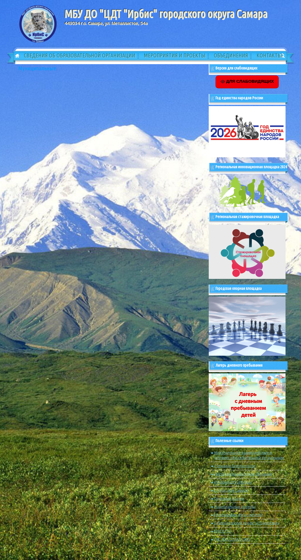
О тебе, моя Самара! (231, 490)
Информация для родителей (238, 514)
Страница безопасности (234, 465)
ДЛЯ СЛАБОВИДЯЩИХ (247, 81)
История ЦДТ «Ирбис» (233, 482)
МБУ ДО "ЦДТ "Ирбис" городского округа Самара (165, 13)
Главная (15, 56)
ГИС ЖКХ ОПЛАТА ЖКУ (232, 539)
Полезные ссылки (229, 498)
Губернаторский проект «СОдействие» (246, 523)
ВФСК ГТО (222, 531)
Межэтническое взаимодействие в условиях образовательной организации (249, 455)
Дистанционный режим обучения (243, 474)
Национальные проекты (234, 506)
